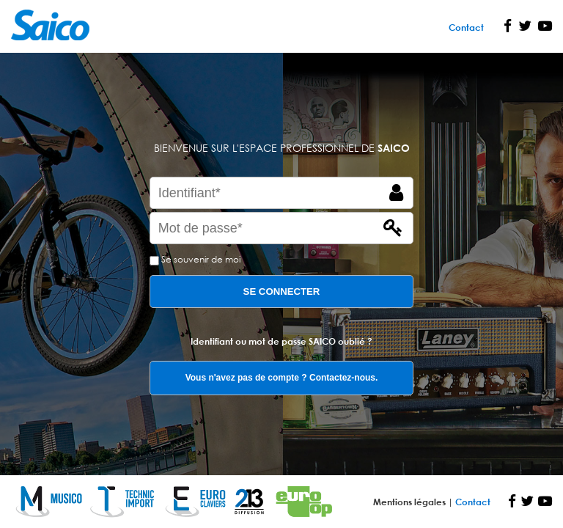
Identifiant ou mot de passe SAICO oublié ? (281, 341)
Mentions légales (410, 501)
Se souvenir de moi (200, 259)
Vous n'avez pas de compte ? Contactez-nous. (281, 378)
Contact (466, 27)
